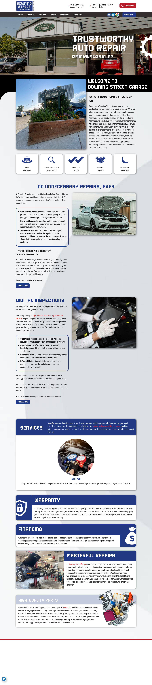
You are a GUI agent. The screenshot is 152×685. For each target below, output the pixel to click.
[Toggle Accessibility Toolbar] (3, 679)
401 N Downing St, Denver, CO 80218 (71, 5)
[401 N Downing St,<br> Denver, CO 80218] (62, 6)
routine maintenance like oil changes (107, 429)
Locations (64, 14)
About (20, 14)
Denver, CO (67, 612)
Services (31, 14)
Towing (53, 14)
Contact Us (77, 14)
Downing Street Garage (78, 566)
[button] (128, 15)
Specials (42, 14)
